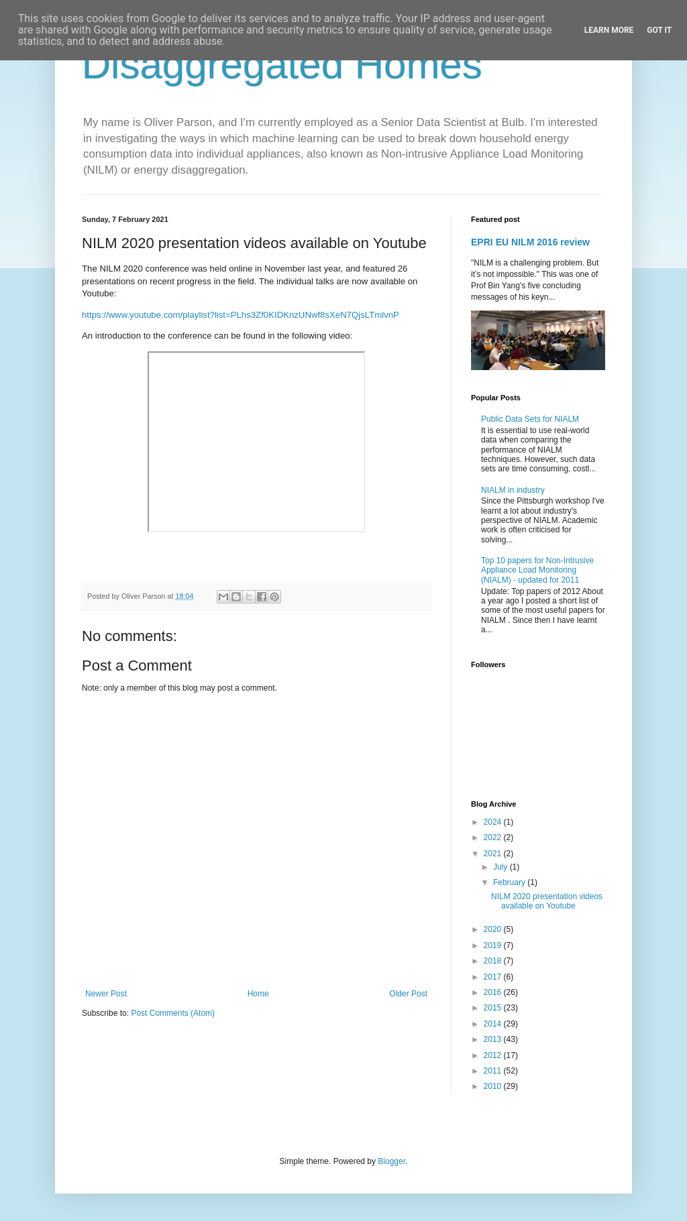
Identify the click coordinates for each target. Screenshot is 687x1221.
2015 (494, 1007)
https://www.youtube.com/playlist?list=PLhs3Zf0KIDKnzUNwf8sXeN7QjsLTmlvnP (240, 315)
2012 (494, 1055)
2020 (494, 929)
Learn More (609, 30)
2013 (494, 1039)
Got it (659, 30)
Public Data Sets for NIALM (530, 419)
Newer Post (106, 993)
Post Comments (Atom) (173, 1013)
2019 (494, 945)
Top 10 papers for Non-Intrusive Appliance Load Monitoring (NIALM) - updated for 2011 (537, 570)
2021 (494, 853)
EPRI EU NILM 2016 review (530, 242)
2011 (494, 1070)
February (510, 882)
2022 (494, 837)
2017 (494, 977)
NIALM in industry (513, 490)
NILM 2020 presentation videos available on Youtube (546, 901)
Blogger (391, 1161)
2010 (494, 1086)
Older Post (408, 993)
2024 (494, 822)
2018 (494, 961)
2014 (494, 1024)
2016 (494, 992)
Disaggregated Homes (282, 64)
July (501, 867)
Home (258, 993)
